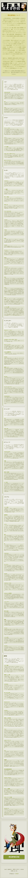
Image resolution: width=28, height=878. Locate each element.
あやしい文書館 (7, 788)
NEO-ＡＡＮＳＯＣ (7, 160)
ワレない (5, 627)
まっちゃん (6, 564)
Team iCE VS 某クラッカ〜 (9, 153)
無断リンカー (6, 367)
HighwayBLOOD (7, 92)
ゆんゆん (5, 376)
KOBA (5, 238)
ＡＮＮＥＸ (6, 180)
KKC (5, 101)
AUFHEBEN (6, 684)
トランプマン (6, 601)
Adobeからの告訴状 (8, 593)
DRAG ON (6, 204)
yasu (5, 287)
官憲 (5, 460)
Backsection (7, 701)
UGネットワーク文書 (8, 797)
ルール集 (5, 482)
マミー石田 (6, 507)
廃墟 (5, 619)
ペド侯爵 (5, 189)
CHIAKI (5, 573)
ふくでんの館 (6, 306)
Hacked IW (6, 808)
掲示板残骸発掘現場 (8, 769)
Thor (5, 107)
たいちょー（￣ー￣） (8, 250)
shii (5, 297)
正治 (5, 277)
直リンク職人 (6, 196)
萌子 (5, 534)
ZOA (5, 418)
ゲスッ (5, 137)
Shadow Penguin (7, 777)
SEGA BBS (6, 428)
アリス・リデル (7, 128)
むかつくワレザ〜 (7, 344)
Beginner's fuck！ (8, 330)
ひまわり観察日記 (7, 351)
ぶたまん (5, 219)
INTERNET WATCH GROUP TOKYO (10, 339)
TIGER (5, 229)
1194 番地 (6, 665)
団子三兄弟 (6, 611)
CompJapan (6, 553)
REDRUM (5, 356)
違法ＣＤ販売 (6, 472)
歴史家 (17, 873)
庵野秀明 (5, 514)
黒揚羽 (5, 759)
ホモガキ (5, 645)
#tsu (5, 729)
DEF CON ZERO (7, 692)
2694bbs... (6, 710)
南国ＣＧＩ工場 (7, 674)
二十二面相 (6, 146)
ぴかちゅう (6, 266)
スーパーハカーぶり (8, 386)
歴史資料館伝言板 (14, 857)
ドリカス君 (6, 637)
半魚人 (5, 257)
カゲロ (5, 524)
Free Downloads (7, 211)
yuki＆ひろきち (7, 451)
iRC (5, 750)
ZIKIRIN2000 (7, 396)
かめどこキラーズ (7, 740)
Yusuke (5, 245)
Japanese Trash (7, 582)
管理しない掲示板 (7, 717)
